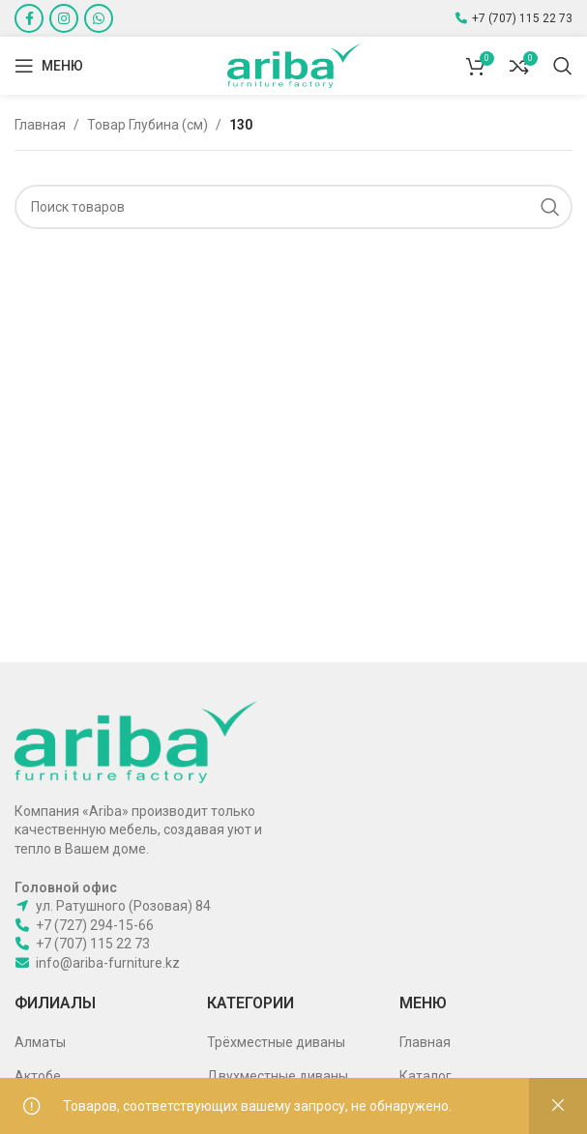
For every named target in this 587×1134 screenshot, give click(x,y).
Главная (40, 124)
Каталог (425, 1076)
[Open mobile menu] (49, 65)
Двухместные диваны (277, 1076)
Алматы (40, 1042)
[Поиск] (562, 65)
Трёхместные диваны (276, 1042)
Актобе (38, 1076)
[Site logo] (294, 65)
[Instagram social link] (63, 18)
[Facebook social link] (29, 18)
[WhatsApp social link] (98, 18)
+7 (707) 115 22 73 (522, 18)
